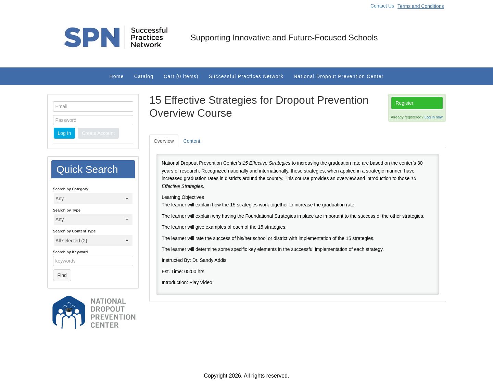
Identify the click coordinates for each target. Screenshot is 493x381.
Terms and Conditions (420, 6)
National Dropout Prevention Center (339, 76)
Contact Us (382, 6)
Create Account (98, 133)
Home (117, 76)
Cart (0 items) (181, 76)
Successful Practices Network (246, 76)
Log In (64, 133)
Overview (164, 141)
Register (404, 103)
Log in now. (434, 117)
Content (192, 141)
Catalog (144, 76)
